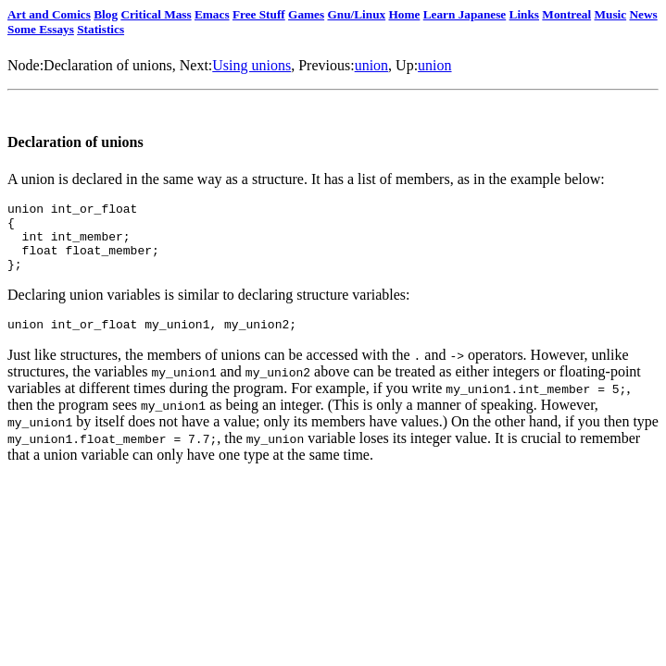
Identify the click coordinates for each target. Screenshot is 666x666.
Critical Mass (155, 14)
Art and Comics (49, 14)
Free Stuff (258, 14)
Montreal (566, 14)
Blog (106, 14)
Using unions (251, 65)
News (643, 14)
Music (611, 14)
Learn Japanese (465, 14)
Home (404, 14)
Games (306, 14)
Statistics (100, 29)
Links (524, 14)
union (371, 65)
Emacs (212, 14)
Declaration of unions (108, 65)
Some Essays (40, 29)
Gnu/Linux (356, 14)
